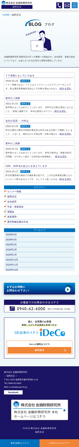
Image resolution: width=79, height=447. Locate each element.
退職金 (10, 211)
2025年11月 (12, 264)
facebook (13, 392)
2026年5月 (11, 234)
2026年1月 (11, 254)
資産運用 (12, 216)
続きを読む (65, 88)
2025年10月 (12, 269)
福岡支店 (25, 81)
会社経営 (12, 201)
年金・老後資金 (15, 206)
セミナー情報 (14, 191)
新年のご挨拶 (13, 98)
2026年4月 (11, 239)
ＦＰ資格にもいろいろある (20, 75)
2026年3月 (11, 244)
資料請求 (39, 350)
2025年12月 (12, 259)
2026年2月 (11, 249)
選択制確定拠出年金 (17, 222)
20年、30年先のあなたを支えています (26, 166)
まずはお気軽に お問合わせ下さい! (40, 288)
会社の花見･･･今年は (17, 120)
